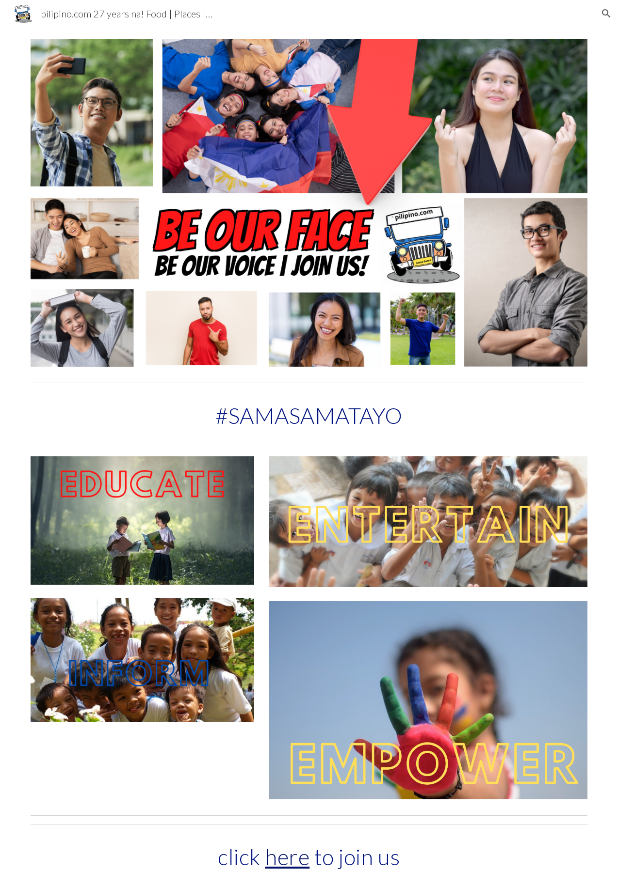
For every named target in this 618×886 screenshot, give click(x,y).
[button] (606, 13)
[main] (309, 416)
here (287, 856)
